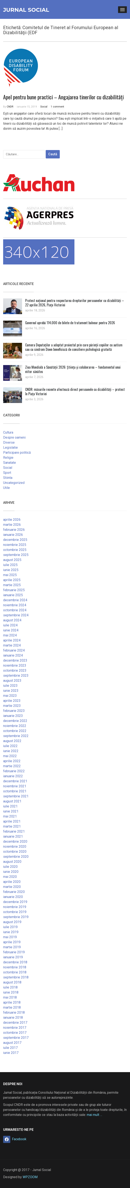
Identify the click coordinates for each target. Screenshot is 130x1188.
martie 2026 (12, 525)
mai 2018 (10, 997)
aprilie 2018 (12, 1002)
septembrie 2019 (16, 917)
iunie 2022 (10, 751)
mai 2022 (10, 756)
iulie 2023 (10, 686)
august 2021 (12, 801)
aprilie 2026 (12, 520)
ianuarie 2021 (13, 836)
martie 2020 (12, 887)
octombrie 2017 (14, 1033)
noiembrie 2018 (14, 967)
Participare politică (17, 453)
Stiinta (7, 478)
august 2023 (12, 681)
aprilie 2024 (12, 640)
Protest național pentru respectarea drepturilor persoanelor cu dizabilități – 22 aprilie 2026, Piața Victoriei (74, 302)
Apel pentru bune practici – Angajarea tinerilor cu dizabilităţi (63, 97)
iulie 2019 (10, 927)
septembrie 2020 (16, 857)
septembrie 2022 (16, 736)
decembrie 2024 (15, 600)
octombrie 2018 (14, 972)
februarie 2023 (14, 711)
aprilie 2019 (12, 942)
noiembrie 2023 (14, 665)
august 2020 (12, 862)
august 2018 (12, 982)
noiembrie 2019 (14, 907)
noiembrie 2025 (14, 545)
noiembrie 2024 (14, 605)
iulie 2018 (10, 987)
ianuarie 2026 (13, 535)
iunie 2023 (10, 691)
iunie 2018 (10, 992)
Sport (7, 473)
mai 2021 (10, 816)
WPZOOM (30, 1177)
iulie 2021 (10, 806)
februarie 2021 (14, 831)
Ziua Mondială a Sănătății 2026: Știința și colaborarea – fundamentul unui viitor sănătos (73, 369)
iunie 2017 (10, 1053)
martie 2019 (12, 947)
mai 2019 (10, 937)
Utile (6, 488)
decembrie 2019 (15, 902)
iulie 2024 (10, 625)
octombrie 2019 (14, 912)
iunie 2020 (10, 872)
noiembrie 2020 (14, 847)
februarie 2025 (14, 590)
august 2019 (12, 922)
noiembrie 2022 (14, 726)
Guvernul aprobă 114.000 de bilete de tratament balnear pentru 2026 (70, 322)
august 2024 (12, 620)
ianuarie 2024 (13, 655)
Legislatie (10, 448)
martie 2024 (12, 645)
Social (43, 106)
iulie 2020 (10, 867)
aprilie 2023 (12, 701)
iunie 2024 (10, 630)
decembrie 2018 (15, 962)
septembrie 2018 (16, 977)
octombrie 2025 (14, 550)
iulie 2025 (10, 565)
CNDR (10, 106)
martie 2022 (12, 766)
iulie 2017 (10, 1048)
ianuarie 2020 (13, 897)
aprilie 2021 (12, 821)
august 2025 (12, 560)
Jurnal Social (26, 9)
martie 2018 (12, 1007)
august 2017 (12, 1043)
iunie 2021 (10, 811)
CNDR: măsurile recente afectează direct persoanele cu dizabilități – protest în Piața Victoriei (75, 391)
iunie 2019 (10, 932)
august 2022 (12, 741)
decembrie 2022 (15, 721)
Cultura (8, 432)
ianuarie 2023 (13, 716)
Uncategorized (14, 483)
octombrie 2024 (14, 610)
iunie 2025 (10, 570)
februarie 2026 (14, 530)
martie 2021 (12, 826)
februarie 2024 (14, 650)
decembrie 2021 (15, 781)
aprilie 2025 (12, 580)
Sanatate (9, 463)
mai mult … (94, 1115)
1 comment (57, 106)
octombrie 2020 (14, 852)
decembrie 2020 (15, 841)
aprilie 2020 (12, 882)
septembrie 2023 (16, 676)
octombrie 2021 (14, 791)
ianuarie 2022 (13, 776)
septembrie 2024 (16, 615)
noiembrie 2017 (14, 1028)
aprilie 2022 (12, 761)
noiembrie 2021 (14, 786)
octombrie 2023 (14, 670)
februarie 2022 (14, 771)
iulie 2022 (10, 746)
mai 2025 (10, 575)
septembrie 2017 (16, 1038)
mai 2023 (10, 696)
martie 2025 (12, 585)
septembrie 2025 (16, 555)
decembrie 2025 (15, 540)
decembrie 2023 (15, 660)
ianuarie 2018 (13, 1018)
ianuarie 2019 (13, 957)
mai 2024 (10, 635)
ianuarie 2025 (13, 595)
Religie (8, 458)
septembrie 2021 (16, 796)
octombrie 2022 (14, 731)
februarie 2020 (14, 892)
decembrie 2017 (15, 1023)
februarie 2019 (14, 952)
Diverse (9, 442)
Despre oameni (14, 437)
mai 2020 (10, 877)
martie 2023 (12, 706)
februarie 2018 (14, 1012)
